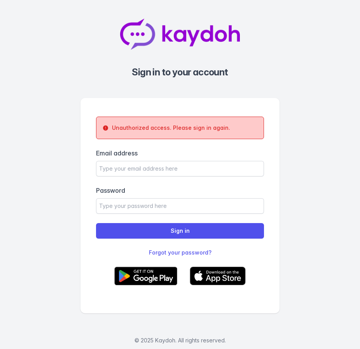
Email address (117, 153)
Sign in (180, 230)
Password (110, 190)
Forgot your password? (180, 252)
